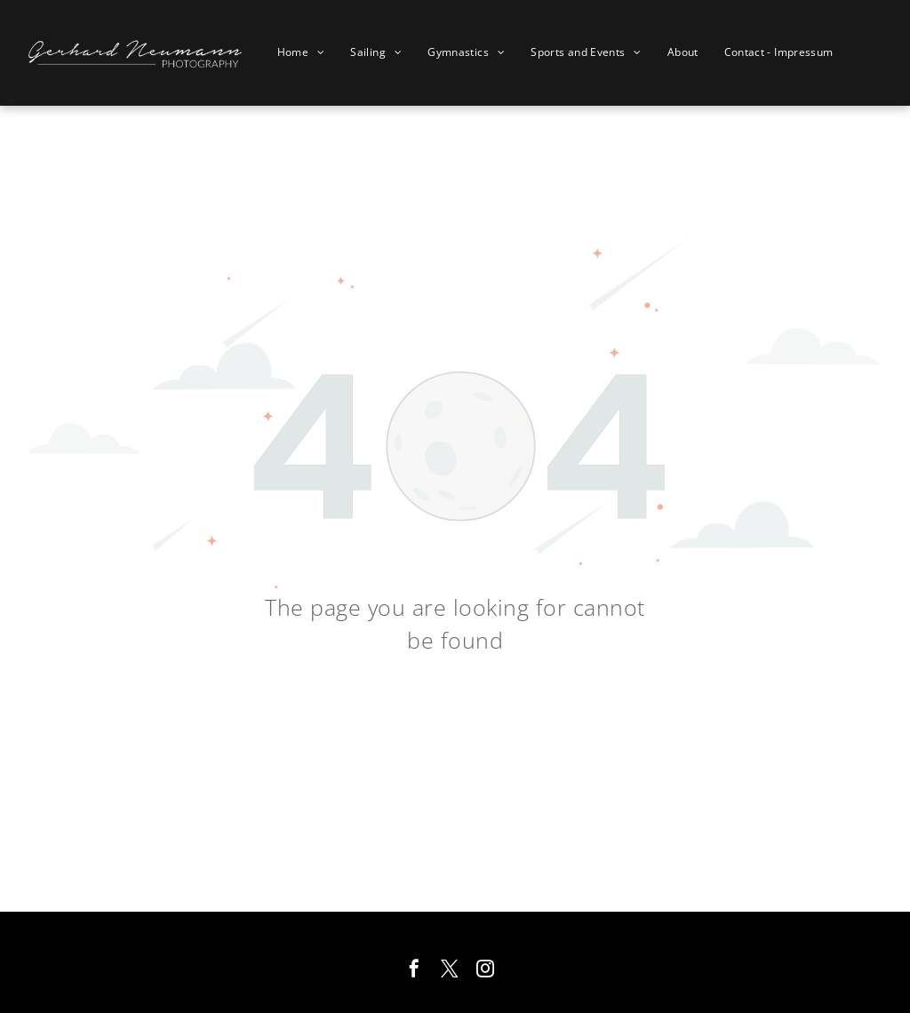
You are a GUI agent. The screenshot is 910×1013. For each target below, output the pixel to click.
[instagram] (485, 970)
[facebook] (414, 970)
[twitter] (449, 970)
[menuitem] (308, 52)
